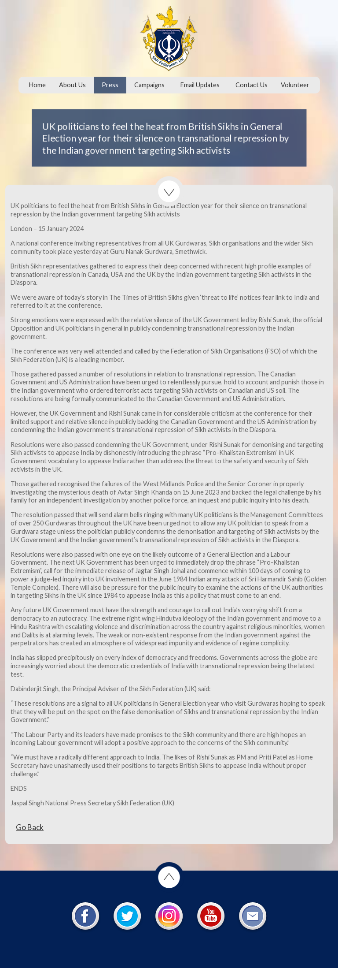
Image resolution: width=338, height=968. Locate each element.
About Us (72, 85)
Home (37, 85)
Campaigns (149, 85)
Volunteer (295, 85)
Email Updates (200, 85)
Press (110, 85)
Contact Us (251, 85)
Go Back (30, 827)
